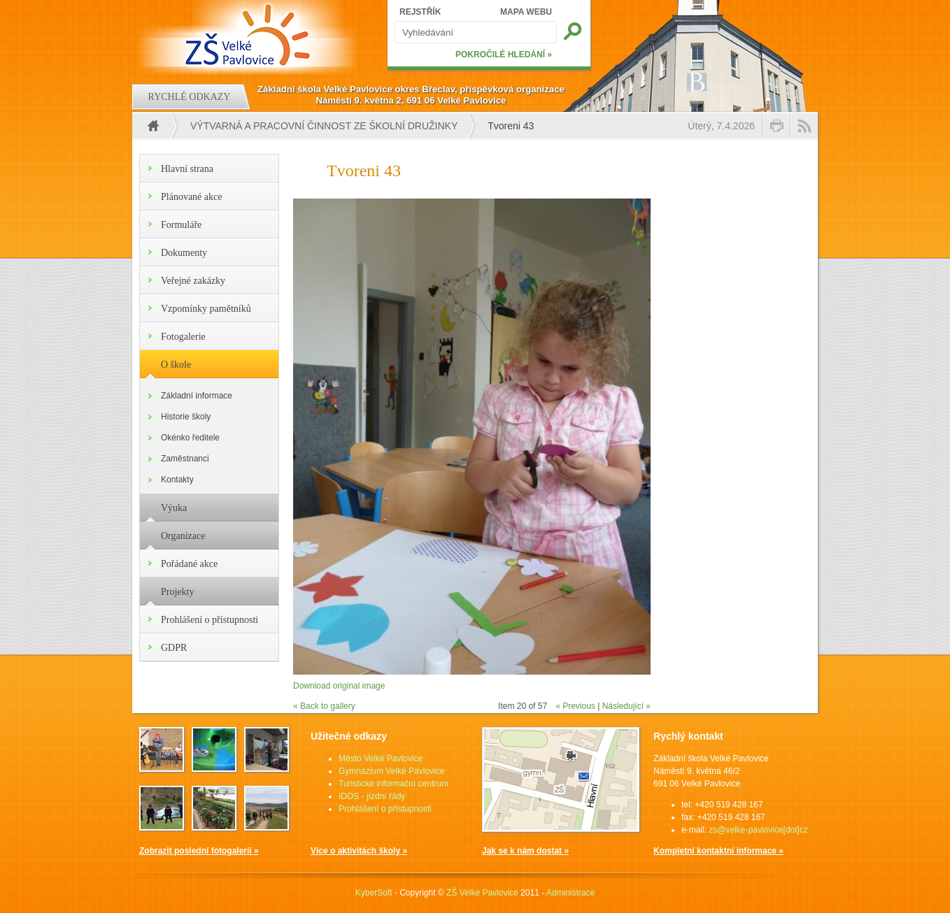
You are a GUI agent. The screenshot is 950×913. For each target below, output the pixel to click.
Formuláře (181, 225)
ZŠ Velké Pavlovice (482, 893)
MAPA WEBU (526, 12)
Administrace (570, 893)
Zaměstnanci (185, 458)
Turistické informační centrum (393, 784)
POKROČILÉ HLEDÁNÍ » (503, 54)
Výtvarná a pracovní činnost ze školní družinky (324, 125)
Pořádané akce (189, 564)
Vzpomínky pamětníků (206, 308)
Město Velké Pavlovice (381, 758)
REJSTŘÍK (420, 12)
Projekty (177, 592)
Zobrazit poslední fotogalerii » (199, 851)
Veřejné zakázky (193, 280)
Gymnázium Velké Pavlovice (391, 771)
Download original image (339, 686)
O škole (176, 364)
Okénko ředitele (190, 438)
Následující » (626, 706)
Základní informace (196, 396)
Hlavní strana (187, 169)
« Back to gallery (324, 706)
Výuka (174, 508)
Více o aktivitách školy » (359, 851)
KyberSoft (373, 893)
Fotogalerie (183, 336)
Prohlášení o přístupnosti (209, 619)
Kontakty (177, 479)
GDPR (174, 647)
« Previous (575, 706)
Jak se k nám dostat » (525, 851)
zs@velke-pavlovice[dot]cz (758, 830)
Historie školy (186, 417)
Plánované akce (191, 197)
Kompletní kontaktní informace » (718, 851)
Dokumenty (184, 252)
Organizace (183, 536)
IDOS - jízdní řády (372, 796)
